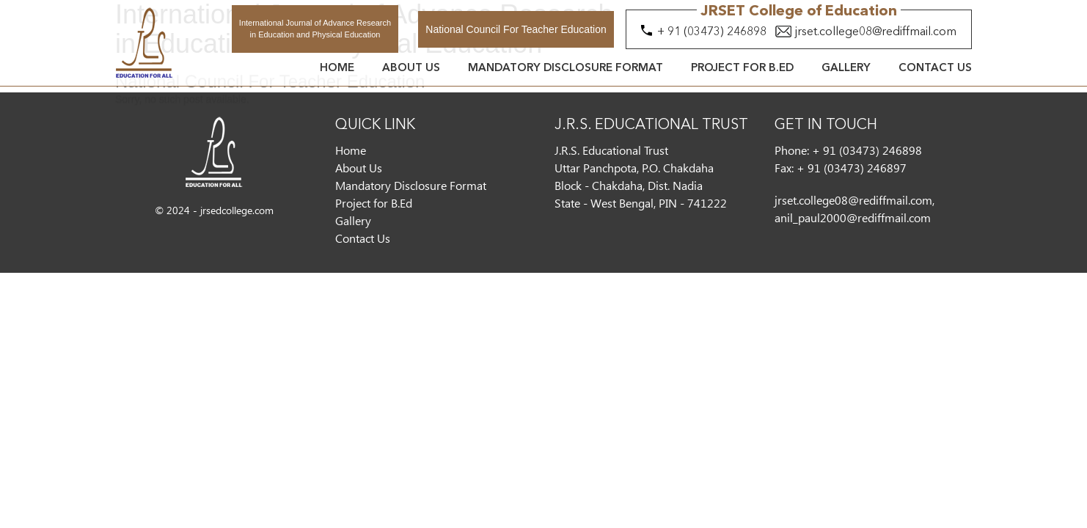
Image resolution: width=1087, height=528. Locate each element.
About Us (411, 68)
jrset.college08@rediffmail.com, (854, 200)
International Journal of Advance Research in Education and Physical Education (315, 28)
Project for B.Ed (742, 68)
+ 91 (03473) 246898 (711, 32)
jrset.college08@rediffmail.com (875, 32)
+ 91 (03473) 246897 (852, 167)
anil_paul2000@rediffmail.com (853, 217)
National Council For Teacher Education (515, 29)
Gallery (846, 68)
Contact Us (935, 68)
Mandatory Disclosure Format (565, 68)
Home (337, 68)
